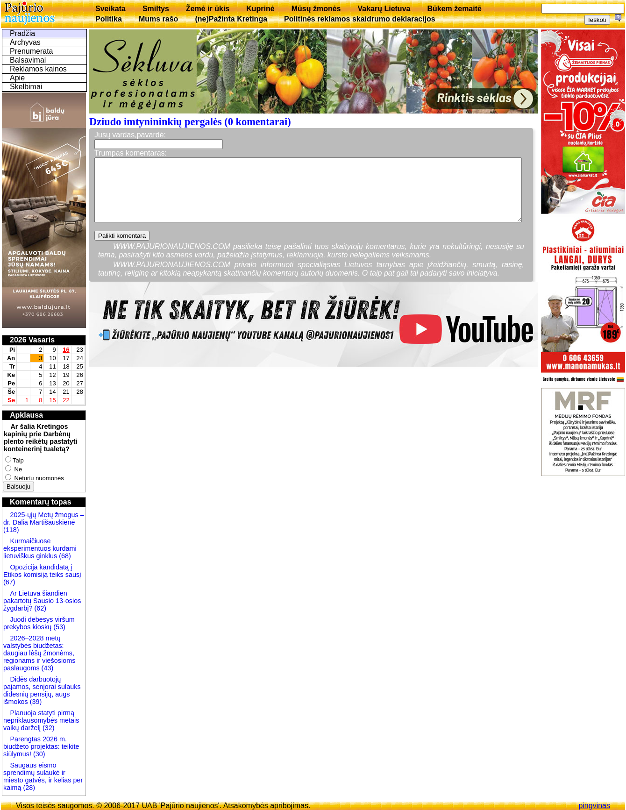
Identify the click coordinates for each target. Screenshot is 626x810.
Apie (17, 78)
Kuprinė (260, 9)
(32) (48, 728)
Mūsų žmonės (316, 9)
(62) (39, 608)
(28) (28, 787)
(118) (11, 529)
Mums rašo (158, 19)
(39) (35, 701)
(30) (38, 754)
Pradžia (22, 33)
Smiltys (155, 9)
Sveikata (110, 9)
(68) (64, 556)
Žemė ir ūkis (207, 9)
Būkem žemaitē (454, 9)
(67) (9, 582)
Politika (108, 19)
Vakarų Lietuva (383, 9)
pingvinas (594, 806)
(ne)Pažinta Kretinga (231, 19)
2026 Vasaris (32, 340)
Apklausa (26, 415)
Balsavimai (28, 60)
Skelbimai (26, 87)
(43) (47, 668)
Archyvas (25, 42)
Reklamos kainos (38, 69)
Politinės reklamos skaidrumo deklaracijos (359, 19)
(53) (58, 627)
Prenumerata (31, 51)
